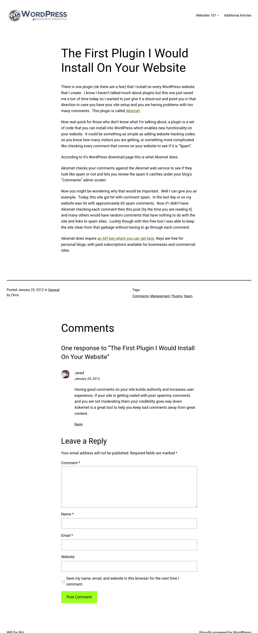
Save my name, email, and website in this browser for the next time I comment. (122, 581)
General (53, 290)
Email (67, 535)
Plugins (176, 296)
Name (67, 514)
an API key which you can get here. (126, 238)
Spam (188, 296)
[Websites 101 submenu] (218, 15)
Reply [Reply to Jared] (79, 424)
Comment (70, 463)
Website (68, 557)
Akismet (133, 111)
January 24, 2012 (87, 379)
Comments (140, 296)
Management (160, 296)
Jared (79, 373)
